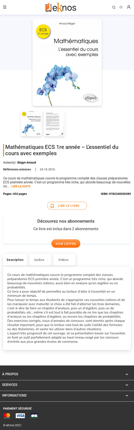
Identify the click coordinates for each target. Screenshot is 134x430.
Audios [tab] (39, 259)
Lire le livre (68, 205)
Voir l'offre (66, 243)
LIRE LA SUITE (20, 186)
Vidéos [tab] (63, 259)
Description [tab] (15, 259)
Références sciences (17, 169)
